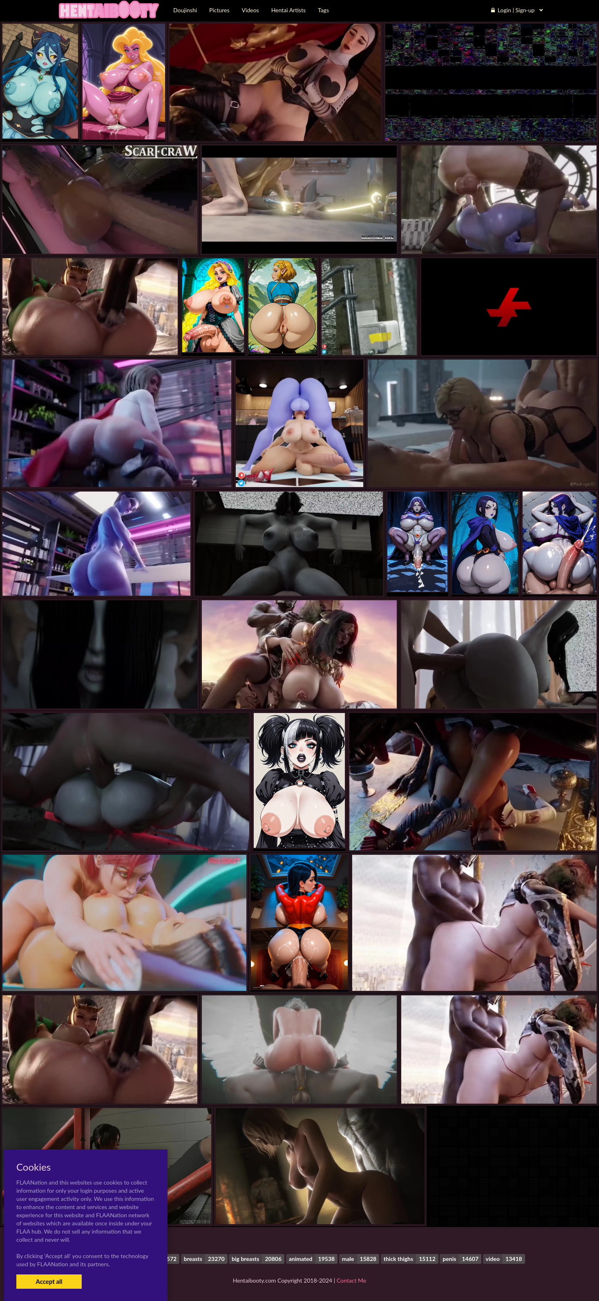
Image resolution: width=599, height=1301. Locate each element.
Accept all (49, 1281)
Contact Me (351, 1280)
